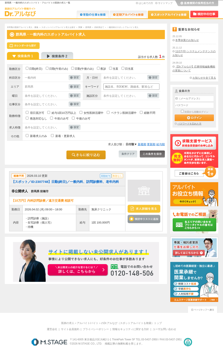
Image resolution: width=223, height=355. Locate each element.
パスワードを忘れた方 (189, 123)
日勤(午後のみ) (84, 68)
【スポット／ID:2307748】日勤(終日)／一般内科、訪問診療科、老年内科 (65, 182)
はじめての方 (146, 3)
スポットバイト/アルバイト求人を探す (58, 27)
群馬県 (88, 27)
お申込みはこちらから (78, 270)
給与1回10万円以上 (64, 112)
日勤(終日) (35, 68)
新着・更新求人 (65, 136)
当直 (115, 68)
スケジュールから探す (23, 45)
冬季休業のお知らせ (187, 40)
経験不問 (149, 112)
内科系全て (99, 27)
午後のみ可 (83, 118)
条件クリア (128, 154)
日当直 (129, 68)
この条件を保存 (152, 154)
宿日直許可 (37, 112)
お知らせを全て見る (204, 77)
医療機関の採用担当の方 (196, 3)
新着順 (142, 144)
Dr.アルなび (128, 14)
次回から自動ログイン (196, 112)
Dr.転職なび (93, 14)
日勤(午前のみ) (58, 68)
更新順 (151, 144)
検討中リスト (204, 14)
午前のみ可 (61, 118)
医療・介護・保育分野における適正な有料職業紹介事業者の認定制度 (188, 342)
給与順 (160, 144)
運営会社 (52, 329)
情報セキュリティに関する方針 (130, 329)
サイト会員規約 (70, 329)
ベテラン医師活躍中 (124, 112)
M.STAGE (49, 342)
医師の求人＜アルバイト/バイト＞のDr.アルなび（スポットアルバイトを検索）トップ (111, 323)
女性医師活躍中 (93, 112)
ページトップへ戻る (202, 309)
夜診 (103, 68)
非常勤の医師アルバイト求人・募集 (22, 27)
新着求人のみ (38, 136)
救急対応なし (38, 118)
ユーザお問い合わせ (164, 329)
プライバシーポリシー (96, 329)
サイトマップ (165, 3)
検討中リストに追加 (144, 219)
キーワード (92, 86)
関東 (80, 27)
